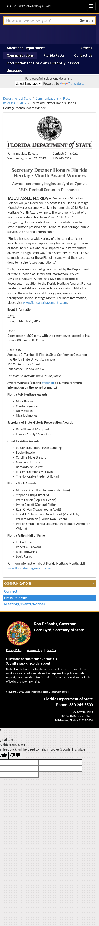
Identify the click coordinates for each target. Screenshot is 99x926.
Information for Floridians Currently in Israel (43, 63)
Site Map (52, 650)
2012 (23, 103)
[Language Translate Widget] (28, 83)
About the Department (26, 48)
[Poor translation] (15, 755)
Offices (86, 48)
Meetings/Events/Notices (24, 604)
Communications (20, 55)
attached (48, 383)
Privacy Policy (14, 650)
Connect (10, 591)
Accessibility (34, 650)
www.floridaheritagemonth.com (45, 303)
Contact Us (83, 55)
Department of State (17, 98)
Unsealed (14, 70)
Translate (70, 84)
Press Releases (15, 597)
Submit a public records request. (28, 663)
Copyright (11, 691)
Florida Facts (54, 55)
